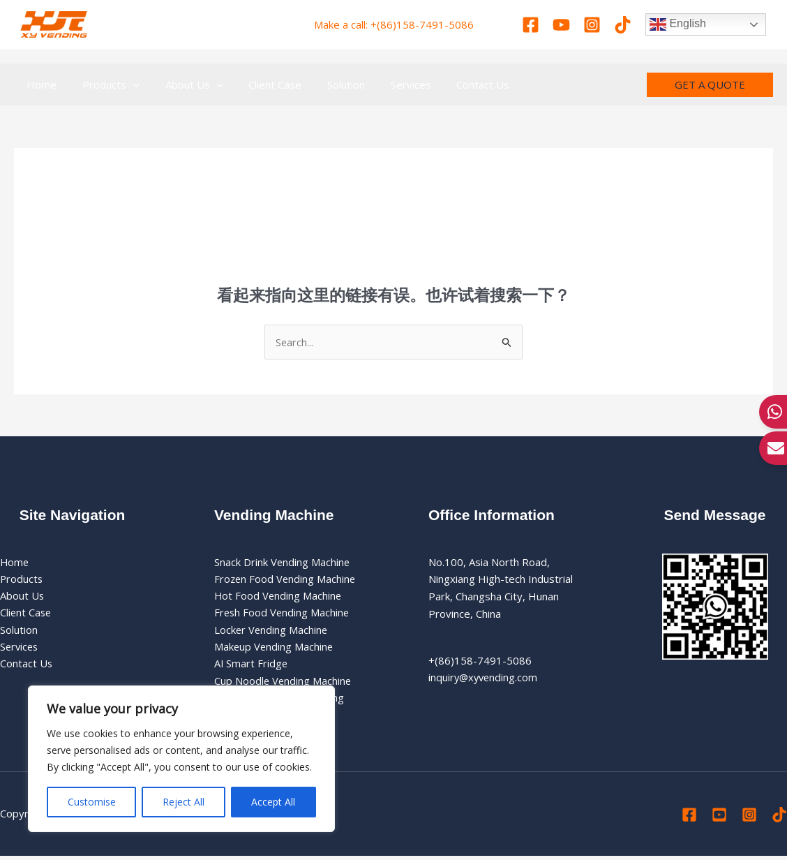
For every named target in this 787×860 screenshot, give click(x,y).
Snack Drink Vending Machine (282, 562)
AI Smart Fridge (251, 666)
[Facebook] (530, 25)
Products (22, 579)
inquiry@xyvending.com (484, 678)
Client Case (26, 614)
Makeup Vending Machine (274, 648)
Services (20, 648)
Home (15, 562)
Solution (19, 631)
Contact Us (26, 666)
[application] (126, 84)
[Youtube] (561, 25)
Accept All (273, 801)
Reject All (183, 801)
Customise (92, 801)
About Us (22, 597)
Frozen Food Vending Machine (286, 579)
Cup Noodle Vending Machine (283, 683)
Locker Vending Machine (271, 631)
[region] (181, 758)
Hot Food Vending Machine (278, 597)
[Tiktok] (622, 25)
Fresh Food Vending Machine (283, 614)
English (678, 24)
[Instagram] (592, 25)
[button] (710, 85)
